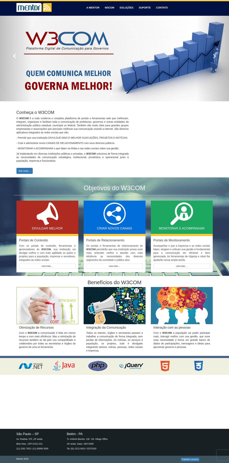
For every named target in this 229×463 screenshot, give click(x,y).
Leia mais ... (47, 266)
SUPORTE (145, 7)
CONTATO (162, 7)
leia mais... (25, 170)
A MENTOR (93, 7)
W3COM (109, 7)
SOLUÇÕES (127, 7)
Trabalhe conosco (190, 459)
